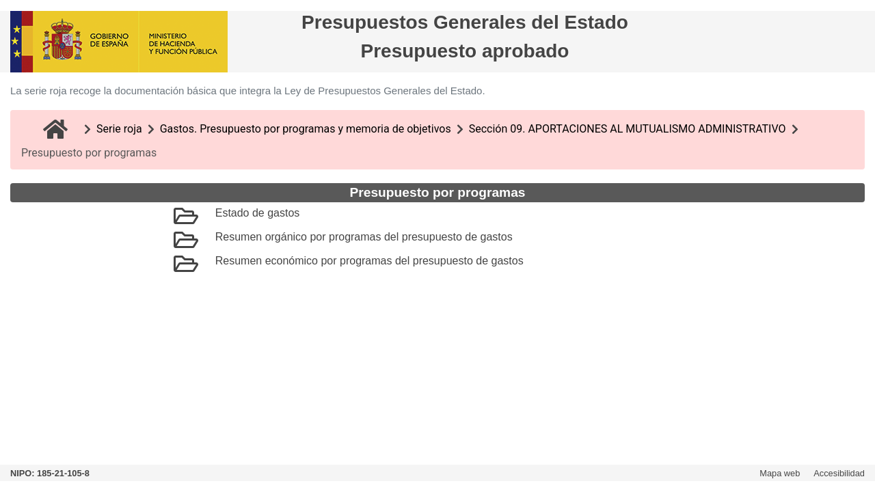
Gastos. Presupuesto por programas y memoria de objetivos (305, 128)
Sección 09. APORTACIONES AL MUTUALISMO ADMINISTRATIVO (627, 128)
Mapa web (779, 473)
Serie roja (119, 128)
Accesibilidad (839, 473)
